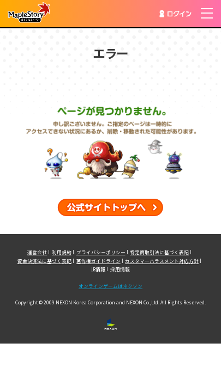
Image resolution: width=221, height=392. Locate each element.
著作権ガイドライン (98, 261)
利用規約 (61, 252)
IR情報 (98, 269)
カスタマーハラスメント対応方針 (162, 261)
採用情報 (120, 269)
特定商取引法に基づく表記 (159, 252)
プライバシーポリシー (101, 252)
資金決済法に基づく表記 (44, 261)
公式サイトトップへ (110, 207)
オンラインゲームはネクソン (110, 286)
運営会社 (37, 252)
